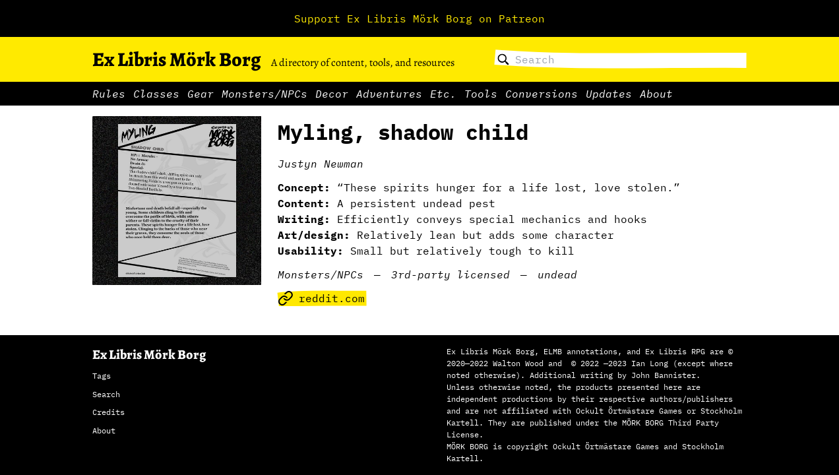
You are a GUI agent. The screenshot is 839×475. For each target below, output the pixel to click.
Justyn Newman (320, 163)
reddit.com (321, 298)
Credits (108, 412)
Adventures (389, 93)
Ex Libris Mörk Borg (176, 59)
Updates (609, 93)
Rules (108, 93)
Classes (156, 93)
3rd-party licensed (450, 274)
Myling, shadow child (403, 132)
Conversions (541, 93)
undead (557, 274)
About (656, 93)
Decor (331, 93)
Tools (480, 93)
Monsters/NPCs (264, 93)
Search (106, 394)
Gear (200, 93)
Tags (101, 376)
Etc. (443, 93)
